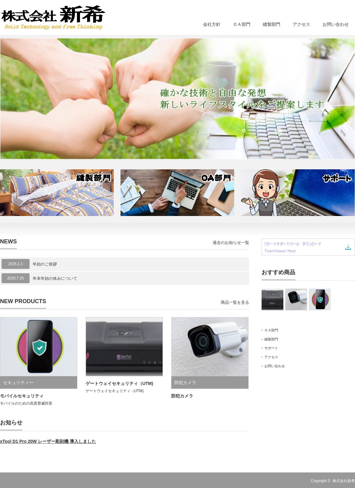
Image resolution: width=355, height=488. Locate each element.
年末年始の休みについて (55, 278)
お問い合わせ (336, 24)
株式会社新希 (344, 481)
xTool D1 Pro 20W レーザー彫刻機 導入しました (48, 441)
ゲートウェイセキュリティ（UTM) (119, 383)
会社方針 (211, 24)
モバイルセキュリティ (22, 395)
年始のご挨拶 (45, 264)
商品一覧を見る (235, 302)
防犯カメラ (185, 382)
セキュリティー (18, 382)
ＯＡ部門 (241, 24)
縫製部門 (271, 24)
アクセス (301, 24)
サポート (271, 348)
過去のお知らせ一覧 (231, 242)
